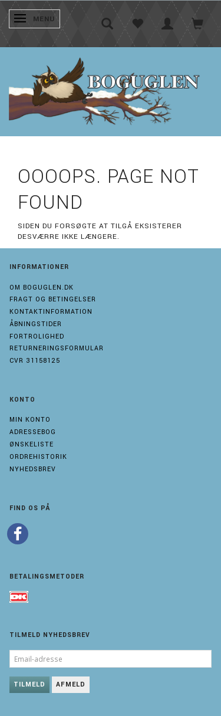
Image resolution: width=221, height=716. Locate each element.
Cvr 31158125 (34, 360)
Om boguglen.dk (41, 287)
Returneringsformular (56, 348)
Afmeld (70, 684)
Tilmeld (29, 684)
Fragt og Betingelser (52, 299)
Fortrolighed (36, 336)
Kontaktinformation (51, 311)
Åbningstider (35, 324)
